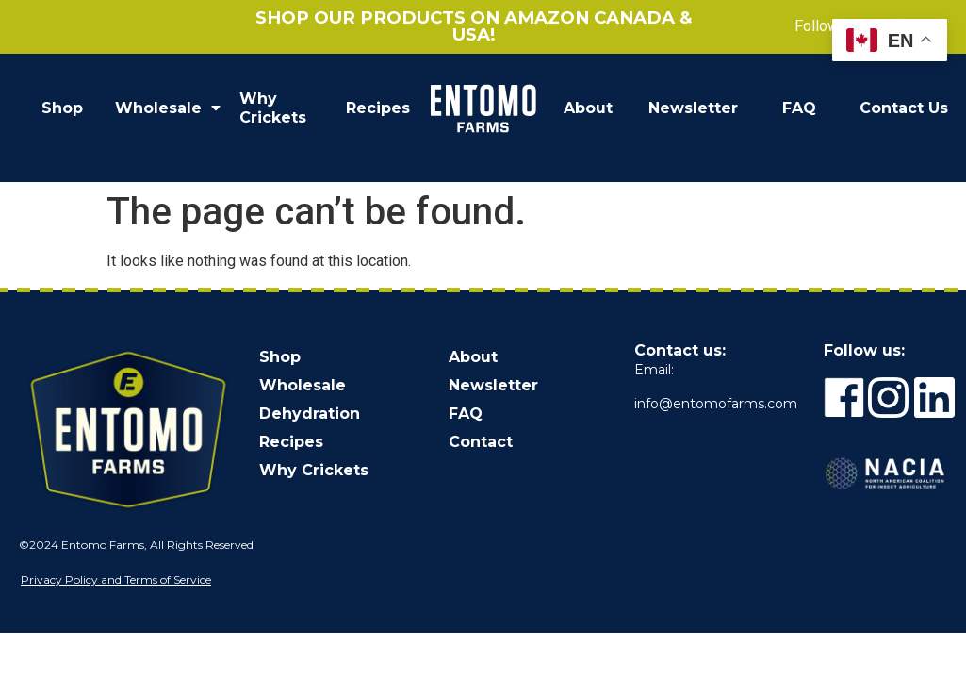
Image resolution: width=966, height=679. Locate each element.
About (588, 108)
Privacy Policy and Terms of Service (116, 579)
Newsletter (693, 108)
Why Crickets (272, 108)
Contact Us (904, 108)
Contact (481, 442)
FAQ (799, 108)
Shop (62, 108)
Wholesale (168, 108)
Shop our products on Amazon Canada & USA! (474, 26)
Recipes (378, 108)
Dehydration (309, 413)
